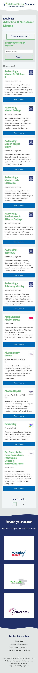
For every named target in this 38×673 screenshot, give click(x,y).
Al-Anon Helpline (13, 391)
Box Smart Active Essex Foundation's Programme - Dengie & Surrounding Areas (14, 458)
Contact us (19, 641)
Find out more (19, 99)
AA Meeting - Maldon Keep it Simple (12, 144)
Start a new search (20, 36)
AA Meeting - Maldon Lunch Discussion (12, 180)
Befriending (10, 424)
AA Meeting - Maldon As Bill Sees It (14, 74)
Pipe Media (23, 663)
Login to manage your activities (19, 650)
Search (19, 57)
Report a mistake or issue (19, 644)
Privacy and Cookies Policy (19, 647)
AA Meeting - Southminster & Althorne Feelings (13, 217)
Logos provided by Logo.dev (19, 666)
